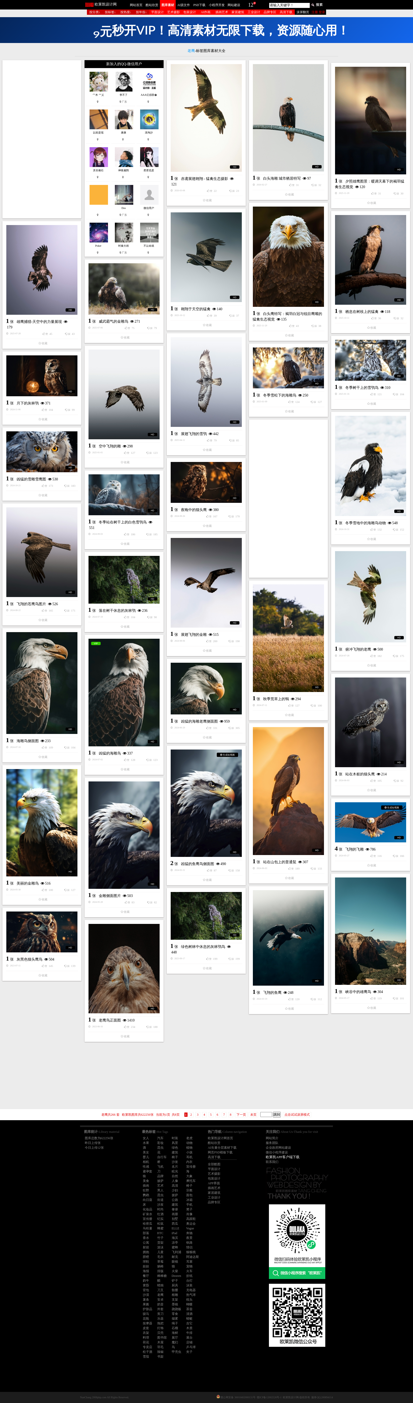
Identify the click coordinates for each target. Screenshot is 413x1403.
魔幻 (175, 1342)
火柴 (175, 1271)
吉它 (189, 1323)
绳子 (175, 1323)
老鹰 (160, 1295)
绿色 (175, 1147)
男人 (160, 1190)
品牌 (160, 1176)
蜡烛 (160, 1285)
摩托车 (191, 1181)
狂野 (146, 1190)
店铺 (189, 1342)
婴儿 (146, 1157)
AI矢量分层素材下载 (222, 1147)
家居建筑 (238, 12)
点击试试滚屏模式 (297, 1114)
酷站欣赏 (152, 5)
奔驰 (189, 1233)
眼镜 (175, 1261)
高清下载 (286, 12)
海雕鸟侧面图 (28, 741)
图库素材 (167, 5)
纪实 (160, 1219)
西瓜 (175, 1223)
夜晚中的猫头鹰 (194, 510)
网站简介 (272, 1138)
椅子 (175, 1157)
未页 (253, 1114)
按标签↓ (110, 12)
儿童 (160, 1252)
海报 (146, 1271)
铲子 (175, 1280)
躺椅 (160, 1266)
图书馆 (162, 1337)
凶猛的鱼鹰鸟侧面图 (197, 864)
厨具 (175, 1285)
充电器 (191, 1290)
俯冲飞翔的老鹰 (358, 649)
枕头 (189, 1299)
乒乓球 (191, 1347)
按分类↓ (94, 12)
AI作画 (205, 12)
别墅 (175, 1219)
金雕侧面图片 (110, 896)
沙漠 (146, 1295)
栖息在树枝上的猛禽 (361, 312)
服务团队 (272, 1143)
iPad (174, 1233)
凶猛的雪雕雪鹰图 (31, 479)
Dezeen (176, 1276)
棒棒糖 (162, 1276)
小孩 (189, 1152)
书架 (160, 1356)
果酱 (146, 1304)
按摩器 (147, 1323)
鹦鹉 (146, 1195)
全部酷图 (214, 1164)
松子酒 (147, 1352)
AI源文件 (183, 5)
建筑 (175, 1152)
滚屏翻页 (303, 12)
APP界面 (214, 1183)
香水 (146, 1238)
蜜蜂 (175, 1247)
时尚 (160, 1209)
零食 (175, 1314)
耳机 (189, 1157)
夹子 (189, 1352)
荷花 (146, 1342)
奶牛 (146, 1280)
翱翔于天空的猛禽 (195, 309)
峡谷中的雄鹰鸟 (358, 992)
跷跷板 (176, 1309)
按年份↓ (141, 12)
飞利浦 (176, 1252)
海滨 (175, 1238)
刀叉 (160, 1290)
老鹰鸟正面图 (110, 1020)
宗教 (189, 1190)
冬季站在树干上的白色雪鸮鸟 (123, 522)
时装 (175, 1138)
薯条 (146, 1299)
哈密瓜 (147, 1223)
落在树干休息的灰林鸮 (117, 611)
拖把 (160, 1323)
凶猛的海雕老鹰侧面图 (199, 721)
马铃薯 (147, 1228)
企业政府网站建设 (278, 1147)
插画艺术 (221, 12)
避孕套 (147, 1171)
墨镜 (175, 1304)
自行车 (162, 1157)
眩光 (175, 1171)
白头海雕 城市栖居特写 (282, 178)
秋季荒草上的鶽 (276, 699)
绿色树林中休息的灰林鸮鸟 (203, 947)
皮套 (146, 1328)
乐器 (160, 1318)
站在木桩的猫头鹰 (360, 774)
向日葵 (147, 1200)
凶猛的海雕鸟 (110, 753)
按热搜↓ (125, 12)
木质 (189, 1328)
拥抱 (146, 1252)
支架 (175, 1299)
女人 (146, 1138)
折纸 (189, 1276)
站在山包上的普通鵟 (279, 862)
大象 (189, 1176)
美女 (146, 1152)
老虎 (189, 1138)
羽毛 (160, 1347)
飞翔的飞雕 (354, 849)
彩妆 (160, 1143)
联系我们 (272, 1162)
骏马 (146, 1314)
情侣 (189, 1247)
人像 (175, 1181)
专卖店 (147, 1347)
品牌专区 (270, 12)
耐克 (175, 1257)
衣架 (146, 1333)
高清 (175, 1185)
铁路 (189, 1242)
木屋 (160, 1342)
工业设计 (254, 12)
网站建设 (234, 5)
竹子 (160, 1238)
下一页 (241, 1114)
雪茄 (146, 1356)
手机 (189, 1204)
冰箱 (189, 1200)
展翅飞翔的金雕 (194, 635)
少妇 (175, 1190)
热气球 (191, 1295)
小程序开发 (217, 5)
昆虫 (160, 1147)
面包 (189, 1195)
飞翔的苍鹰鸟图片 (31, 604)
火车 (189, 1271)
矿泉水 (147, 1214)
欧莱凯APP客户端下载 (282, 1157)
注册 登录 (318, 12)
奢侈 (175, 1209)
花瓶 (146, 1318)
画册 (175, 1214)
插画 (146, 1185)
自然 (175, 1176)
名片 (175, 1166)
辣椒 (160, 1352)
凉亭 (175, 1242)
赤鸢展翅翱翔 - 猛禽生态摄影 (204, 179)
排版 (160, 1271)
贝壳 (160, 1333)
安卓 (160, 1299)
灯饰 (160, 1328)
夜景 (189, 1238)
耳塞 (189, 1261)
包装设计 (189, 12)
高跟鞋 (191, 1219)
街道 (160, 1200)
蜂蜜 (160, 1228)
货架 (160, 1242)
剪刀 (160, 1314)
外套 (160, 1309)
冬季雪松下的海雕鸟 (279, 395)
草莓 (160, 1261)
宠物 (189, 1266)
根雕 (175, 1295)
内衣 (189, 1162)
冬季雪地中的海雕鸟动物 (365, 523)
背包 (146, 1290)
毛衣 (160, 1257)
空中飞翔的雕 (110, 446)
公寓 (146, 1242)
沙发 (175, 1162)
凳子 (189, 1209)
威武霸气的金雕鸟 (113, 321)
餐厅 (146, 1276)
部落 (146, 1233)
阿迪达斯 (192, 1257)
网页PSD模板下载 (220, 1152)
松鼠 (160, 1223)
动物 (189, 1143)
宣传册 (191, 1166)
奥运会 (191, 1223)
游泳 (160, 1247)
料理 (146, 1337)
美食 (146, 1181)
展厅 (175, 1337)
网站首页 (136, 5)
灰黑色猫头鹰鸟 (29, 959)
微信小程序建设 (277, 1152)
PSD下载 (199, 5)
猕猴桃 (191, 1252)
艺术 (160, 1185)
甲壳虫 (176, 1352)
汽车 (160, 1138)
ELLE (175, 1228)
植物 (189, 1147)
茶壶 (189, 1309)
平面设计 (157, 12)
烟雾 (175, 1318)
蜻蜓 (189, 1318)
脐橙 (146, 1257)
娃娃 (146, 1266)
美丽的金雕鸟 (28, 883)
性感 (146, 1166)
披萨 (160, 1181)
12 (250, 5)
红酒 (160, 1214)
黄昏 (146, 1285)
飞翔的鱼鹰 (272, 993)
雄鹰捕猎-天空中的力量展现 (39, 322)
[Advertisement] (41, 139)
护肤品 (147, 1309)
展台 (189, 1337)
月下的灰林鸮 (28, 403)
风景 (175, 1143)
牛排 (189, 1333)
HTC (160, 1233)
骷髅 (175, 1290)
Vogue (190, 1228)
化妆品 (147, 1209)
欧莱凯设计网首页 (220, 1138)
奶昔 (160, 1304)
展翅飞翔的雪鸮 (194, 434)
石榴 (175, 1328)
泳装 (189, 1285)
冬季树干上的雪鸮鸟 (361, 388)
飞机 (160, 1166)
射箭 (146, 1247)
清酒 (189, 1314)
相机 (146, 1162)
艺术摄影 (173, 12)
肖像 (189, 1214)
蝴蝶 (189, 1304)
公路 (175, 1200)
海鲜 (175, 1333)
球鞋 (146, 1261)
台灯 (189, 1280)
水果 (146, 1143)
